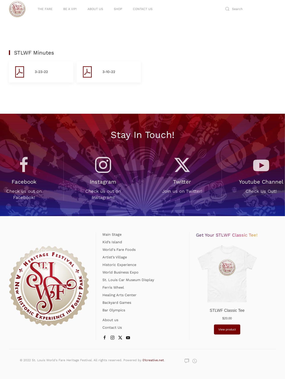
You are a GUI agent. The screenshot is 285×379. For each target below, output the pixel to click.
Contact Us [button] (143, 9)
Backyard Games (116, 302)
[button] (41, 72)
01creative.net (153, 360)
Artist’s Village (114, 257)
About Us (95, 9)
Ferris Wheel (113, 287)
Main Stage (112, 234)
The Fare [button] (45, 9)
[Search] (249, 9)
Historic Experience (119, 265)
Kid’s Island (112, 242)
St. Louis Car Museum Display (128, 280)
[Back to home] (18, 9)
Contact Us (112, 327)
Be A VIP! (70, 9)
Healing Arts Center (119, 295)
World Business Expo (120, 272)
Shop (118, 9)
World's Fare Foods (119, 249)
